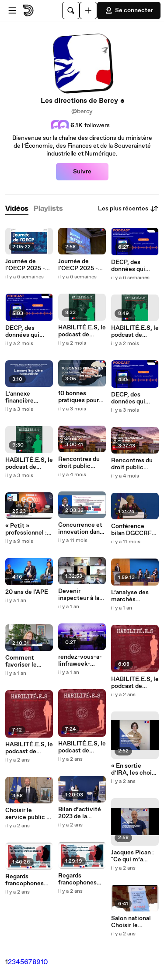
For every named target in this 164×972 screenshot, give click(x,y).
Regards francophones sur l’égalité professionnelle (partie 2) (80, 879)
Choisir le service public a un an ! (27, 814)
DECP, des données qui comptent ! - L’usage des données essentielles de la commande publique (132, 266)
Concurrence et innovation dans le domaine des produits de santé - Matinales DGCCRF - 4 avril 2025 (80, 528)
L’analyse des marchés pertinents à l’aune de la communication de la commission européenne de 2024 (133, 596)
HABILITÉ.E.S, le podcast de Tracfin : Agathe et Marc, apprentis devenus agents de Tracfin (135, 332)
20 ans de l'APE (26, 592)
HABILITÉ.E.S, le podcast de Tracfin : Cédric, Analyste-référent (135, 683)
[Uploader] (88, 10)
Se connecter (129, 10)
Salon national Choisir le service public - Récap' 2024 (133, 922)
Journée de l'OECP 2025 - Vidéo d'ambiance (78, 265)
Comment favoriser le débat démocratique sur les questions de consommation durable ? (29, 661)
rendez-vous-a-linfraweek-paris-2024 (80, 660)
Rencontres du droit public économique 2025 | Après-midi (79, 463)
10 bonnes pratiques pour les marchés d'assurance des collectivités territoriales (80, 397)
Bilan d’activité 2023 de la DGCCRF (79, 813)
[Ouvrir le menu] (12, 10)
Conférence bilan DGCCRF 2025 (131, 530)
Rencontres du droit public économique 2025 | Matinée (132, 464)
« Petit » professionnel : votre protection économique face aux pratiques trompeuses (28, 529)
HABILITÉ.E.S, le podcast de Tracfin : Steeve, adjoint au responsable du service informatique (82, 331)
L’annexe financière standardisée (23, 397)
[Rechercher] (71, 10)
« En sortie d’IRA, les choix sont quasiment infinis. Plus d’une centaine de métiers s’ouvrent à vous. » (133, 769)
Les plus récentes (128, 208)
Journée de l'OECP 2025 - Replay (25, 265)
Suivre (82, 172)
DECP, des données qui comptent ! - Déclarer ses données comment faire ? (28, 332)
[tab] (16, 208)
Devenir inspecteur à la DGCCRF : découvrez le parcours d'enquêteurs (78, 595)
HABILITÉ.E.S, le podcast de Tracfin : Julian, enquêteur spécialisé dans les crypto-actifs (29, 464)
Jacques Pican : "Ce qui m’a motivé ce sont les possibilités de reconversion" (135, 856)
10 (44, 962)
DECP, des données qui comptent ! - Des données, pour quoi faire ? (135, 398)
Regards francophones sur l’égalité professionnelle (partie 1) (27, 880)
